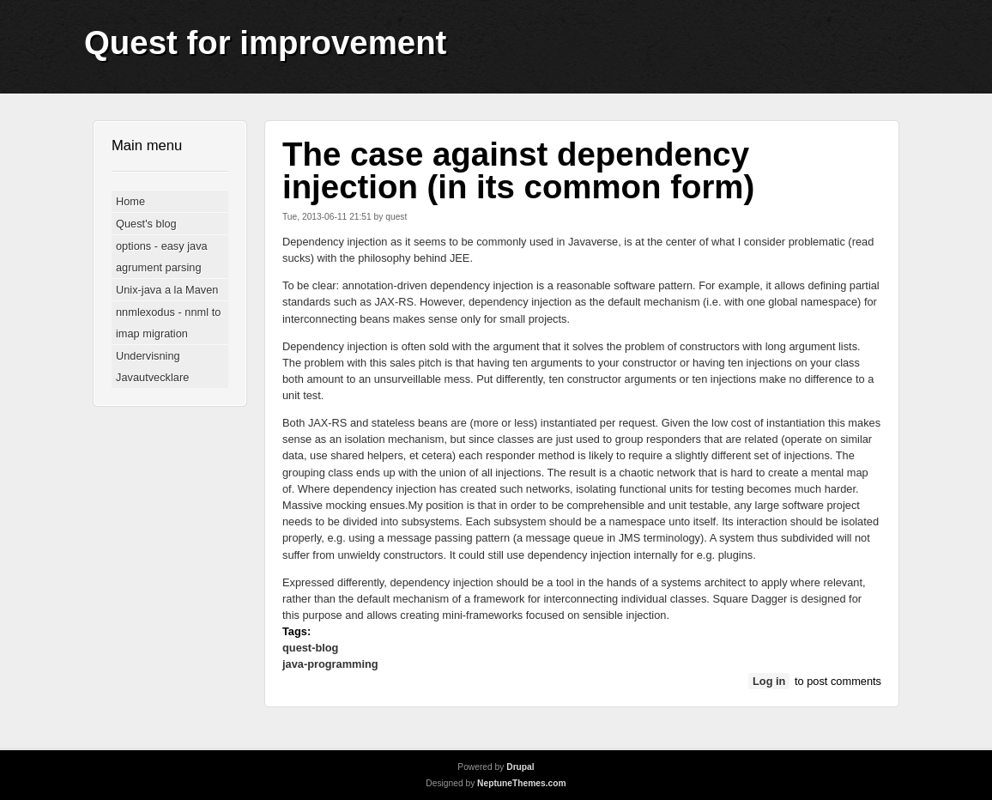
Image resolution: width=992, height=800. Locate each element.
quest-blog (310, 647)
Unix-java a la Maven (167, 289)
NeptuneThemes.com (521, 783)
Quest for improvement (265, 42)
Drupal (520, 767)
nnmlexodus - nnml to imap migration (168, 323)
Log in (769, 681)
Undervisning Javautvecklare (152, 366)
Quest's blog (146, 223)
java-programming (330, 664)
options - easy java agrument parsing (162, 256)
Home (130, 201)
